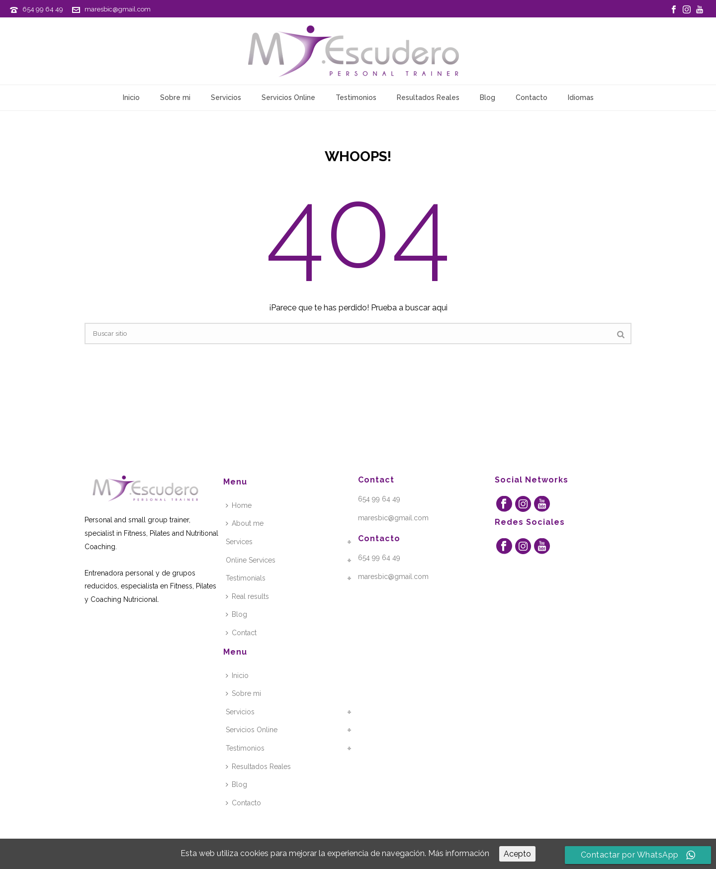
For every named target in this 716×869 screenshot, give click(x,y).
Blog (487, 97)
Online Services (250, 560)
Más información (458, 853)
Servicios (226, 97)
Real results (247, 596)
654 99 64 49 (42, 9)
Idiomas (581, 97)
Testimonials (246, 578)
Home (239, 505)
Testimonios (356, 97)
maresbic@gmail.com (118, 9)
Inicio (131, 97)
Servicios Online (288, 97)
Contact (241, 633)
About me (245, 523)
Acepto (517, 854)
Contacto (531, 97)
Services (239, 542)
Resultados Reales (428, 97)
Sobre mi (175, 97)
